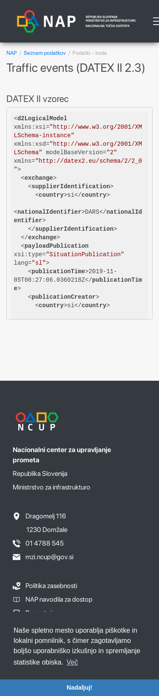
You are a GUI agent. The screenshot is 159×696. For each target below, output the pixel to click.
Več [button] (72, 662)
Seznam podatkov (45, 53)
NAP (11, 53)
